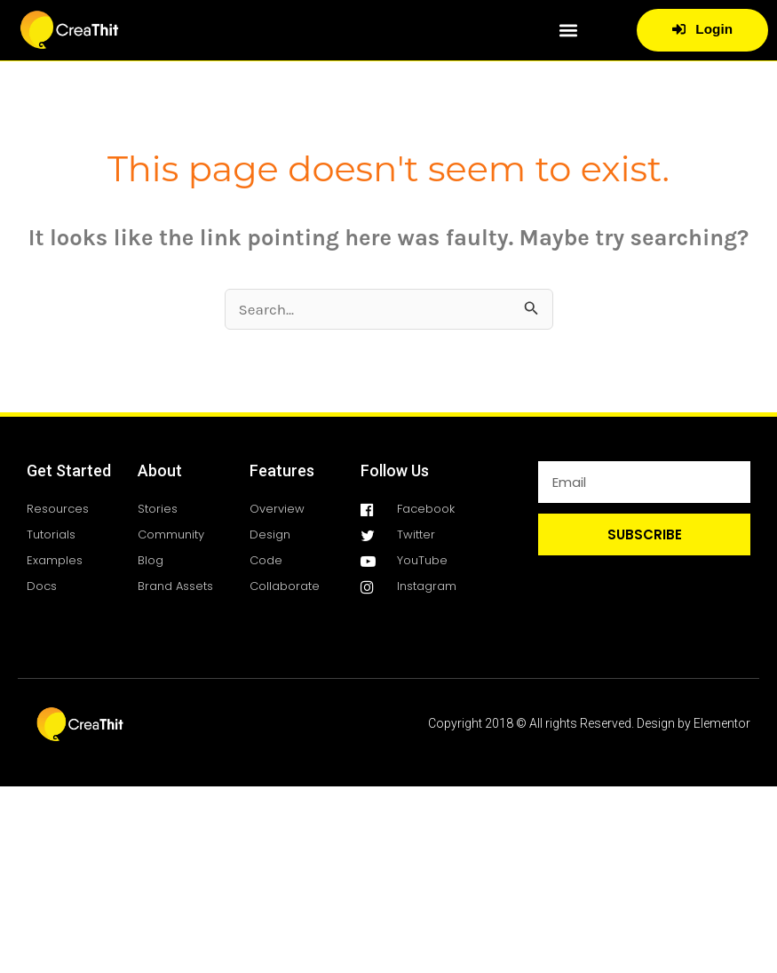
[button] (568, 29)
